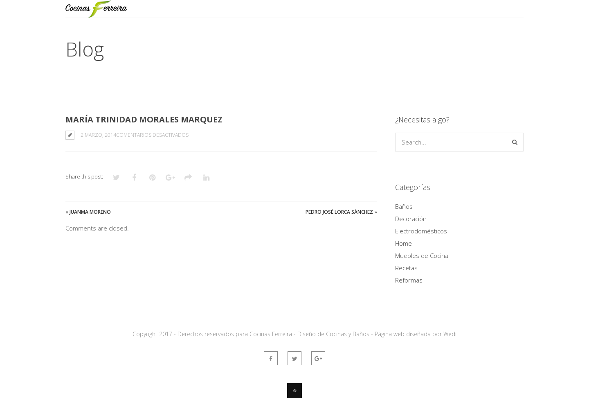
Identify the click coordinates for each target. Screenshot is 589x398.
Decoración (411, 219)
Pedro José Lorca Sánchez (339, 211)
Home (403, 243)
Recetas (406, 268)
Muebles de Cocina (421, 255)
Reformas (409, 280)
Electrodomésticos (421, 231)
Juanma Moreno (90, 211)
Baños (404, 206)
